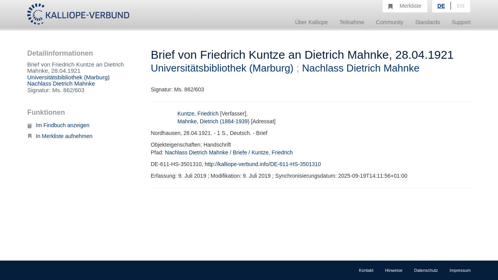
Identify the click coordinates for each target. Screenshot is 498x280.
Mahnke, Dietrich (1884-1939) (213, 121)
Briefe (240, 152)
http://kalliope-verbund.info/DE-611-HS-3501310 (263, 164)
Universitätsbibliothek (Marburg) (68, 77)
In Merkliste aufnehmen (60, 136)
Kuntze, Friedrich (198, 113)
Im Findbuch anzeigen (58, 125)
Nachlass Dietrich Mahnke (61, 83)
